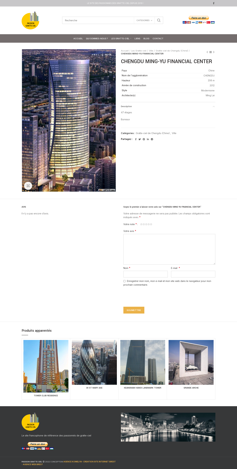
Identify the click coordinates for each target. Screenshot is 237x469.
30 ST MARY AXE (94, 387)
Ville (151, 50)
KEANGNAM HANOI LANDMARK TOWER (142, 387)
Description (126, 106)
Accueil (125, 50)
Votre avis (129, 231)
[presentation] (146, 294)
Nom (126, 268)
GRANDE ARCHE (191, 387)
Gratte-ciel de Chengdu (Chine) (172, 50)
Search (159, 20)
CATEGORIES (143, 20)
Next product (214, 52)
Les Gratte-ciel (138, 50)
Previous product (207, 52)
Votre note (130, 224)
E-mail (175, 268)
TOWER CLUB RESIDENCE (46, 395)
